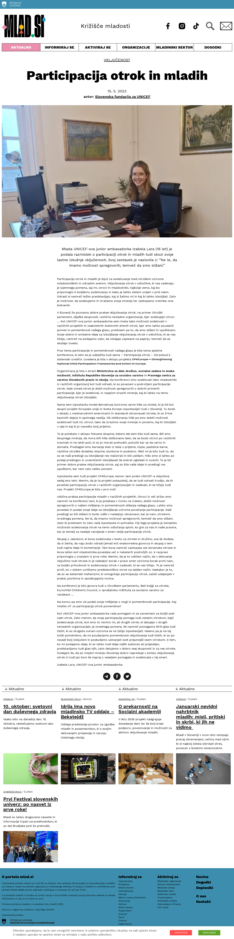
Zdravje (8, 699)
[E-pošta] (226, 26)
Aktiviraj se (98, 48)
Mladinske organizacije (169, 881)
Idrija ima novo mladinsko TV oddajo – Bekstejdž (87, 711)
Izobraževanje (12, 792)
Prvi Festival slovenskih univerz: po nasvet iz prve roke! (30, 804)
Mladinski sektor (174, 48)
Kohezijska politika (167, 901)
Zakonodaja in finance (169, 904)
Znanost (122, 914)
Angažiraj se (126, 699)
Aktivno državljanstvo (168, 884)
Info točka (162, 907)
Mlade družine (126, 887)
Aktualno (21, 48)
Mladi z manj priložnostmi (132, 897)
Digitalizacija (125, 924)
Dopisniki (204, 887)
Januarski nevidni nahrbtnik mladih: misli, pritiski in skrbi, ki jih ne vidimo (200, 717)
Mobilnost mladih (166, 894)
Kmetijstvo (124, 884)
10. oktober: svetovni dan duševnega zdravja (29, 709)
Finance (122, 920)
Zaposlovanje (125, 881)
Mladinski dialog (166, 887)
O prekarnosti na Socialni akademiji (139, 709)
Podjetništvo (124, 910)
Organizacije (136, 48)
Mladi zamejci (125, 907)
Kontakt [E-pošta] (203, 901)
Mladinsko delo (71, 699)
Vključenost (117, 60)
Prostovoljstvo (164, 897)
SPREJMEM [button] (209, 932)
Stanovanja (124, 901)
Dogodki (212, 47)
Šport (121, 917)
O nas (201, 896)
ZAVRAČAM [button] (180, 932)
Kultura (122, 904)
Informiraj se (59, 48)
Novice (202, 877)
